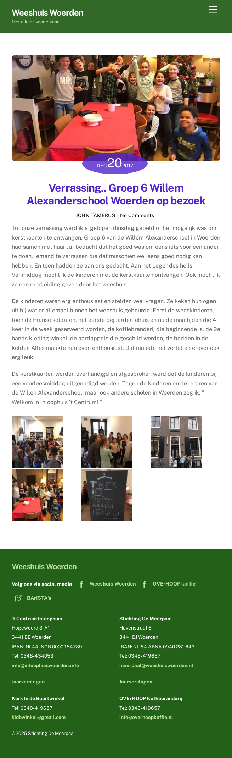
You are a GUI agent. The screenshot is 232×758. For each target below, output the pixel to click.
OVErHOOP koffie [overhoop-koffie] (166, 584)
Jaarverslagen (28, 682)
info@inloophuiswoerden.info (45, 665)
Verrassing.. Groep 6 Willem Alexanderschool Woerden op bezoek (116, 194)
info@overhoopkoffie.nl (146, 717)
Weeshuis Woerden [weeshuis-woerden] (105, 584)
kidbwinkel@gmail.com (39, 717)
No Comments (137, 215)
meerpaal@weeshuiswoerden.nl (156, 665)
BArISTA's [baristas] (31, 598)
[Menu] (213, 10)
